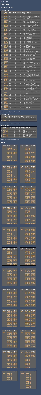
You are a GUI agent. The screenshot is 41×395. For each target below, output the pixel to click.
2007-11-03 (9, 333)
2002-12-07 (28, 381)
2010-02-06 (27, 304)
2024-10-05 (27, 149)
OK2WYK (6, 20)
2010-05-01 (27, 300)
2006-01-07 (27, 346)
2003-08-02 (9, 378)
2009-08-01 (9, 316)
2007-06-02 (9, 340)
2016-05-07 (27, 238)
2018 (22, 208)
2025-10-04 (9, 148)
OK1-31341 (5, 130)
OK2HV (5, 87)
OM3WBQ (6, 98)
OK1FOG (6, 46)
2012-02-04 (27, 283)
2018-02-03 (27, 221)
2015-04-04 (9, 260)
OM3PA (5, 13)
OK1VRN (6, 103)
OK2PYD (6, 57)
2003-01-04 (28, 379)
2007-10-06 (9, 334)
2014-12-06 (27, 249)
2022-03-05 (27, 179)
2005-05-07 (9, 361)
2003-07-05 (9, 379)
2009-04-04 (9, 322)
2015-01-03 (9, 264)
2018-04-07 (27, 219)
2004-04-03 (27, 363)
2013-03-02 (9, 282)
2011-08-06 (9, 296)
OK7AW (5, 24)
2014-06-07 (27, 257)
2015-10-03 (9, 252)
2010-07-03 (27, 297)
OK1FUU (6, 42)
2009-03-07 (9, 323)
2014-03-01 (27, 261)
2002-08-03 (28, 386)
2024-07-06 (27, 153)
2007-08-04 (9, 337)
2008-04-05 (27, 322)
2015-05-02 (9, 259)
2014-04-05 (27, 260)
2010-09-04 (27, 294)
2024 (22, 147)
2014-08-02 (27, 255)
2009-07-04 (9, 318)
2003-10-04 (9, 375)
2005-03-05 (9, 364)
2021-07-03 (9, 194)
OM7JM (5, 102)
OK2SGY (6, 43)
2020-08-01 (27, 193)
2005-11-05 (9, 354)
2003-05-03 (28, 374)
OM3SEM (6, 31)
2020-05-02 (27, 197)
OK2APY (6, 33)
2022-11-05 (27, 168)
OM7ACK (6, 106)
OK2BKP (6, 26)
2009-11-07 (9, 312)
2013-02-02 (9, 283)
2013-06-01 (9, 278)
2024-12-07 (27, 147)
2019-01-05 (9, 223)
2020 (22, 188)
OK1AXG (6, 58)
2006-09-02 (27, 336)
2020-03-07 (27, 200)
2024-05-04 (27, 156)
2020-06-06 (27, 196)
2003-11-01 (9, 374)
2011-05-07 (9, 300)
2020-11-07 (27, 189)
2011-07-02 (9, 297)
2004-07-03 (27, 359)
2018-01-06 (27, 223)
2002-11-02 (28, 382)
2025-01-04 (9, 160)
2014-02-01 (27, 263)
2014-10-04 (27, 252)
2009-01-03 (9, 326)
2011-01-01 (9, 305)
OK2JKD (6, 35)
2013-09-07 (9, 274)
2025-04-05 (9, 156)
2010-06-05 (27, 298)
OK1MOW (6, 45)
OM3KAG (6, 105)
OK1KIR (5, 16)
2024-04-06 (27, 157)
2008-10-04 (27, 314)
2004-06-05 (27, 360)
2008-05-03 (27, 320)
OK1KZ (5, 101)
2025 (4, 147)
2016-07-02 (27, 235)
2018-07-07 (27, 215)
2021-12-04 (9, 188)
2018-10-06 (27, 211)
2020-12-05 (27, 188)
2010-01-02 (27, 305)
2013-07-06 (9, 277)
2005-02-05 (9, 365)
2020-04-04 (27, 198)
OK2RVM (5, 117)
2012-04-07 (27, 281)
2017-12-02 (9, 229)
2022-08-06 (27, 172)
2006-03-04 (27, 344)
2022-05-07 (27, 176)
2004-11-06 (27, 354)
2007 (4, 332)
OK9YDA (6, 107)
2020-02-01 (27, 201)
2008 (22, 311)
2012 (22, 270)
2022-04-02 (27, 178)
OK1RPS (6, 55)
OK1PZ (5, 70)
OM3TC (5, 37)
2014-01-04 (27, 264)
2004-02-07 (27, 365)
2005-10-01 (9, 355)
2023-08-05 (9, 172)
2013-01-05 (9, 284)
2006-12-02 (27, 332)
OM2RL (5, 18)
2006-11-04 (27, 333)
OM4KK (5, 21)
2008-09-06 (27, 315)
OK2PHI (5, 99)
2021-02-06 (9, 201)
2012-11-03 (27, 271)
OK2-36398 (5, 132)
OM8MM (5, 89)
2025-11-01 (9, 147)
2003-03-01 (28, 377)
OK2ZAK (6, 22)
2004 (22, 352)
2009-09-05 (9, 315)
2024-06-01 (27, 154)
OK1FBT (5, 95)
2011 (4, 290)
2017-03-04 (9, 241)
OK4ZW (5, 66)
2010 (22, 290)
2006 (22, 332)
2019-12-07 (9, 208)
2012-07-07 (27, 277)
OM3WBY (6, 78)
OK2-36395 (5, 136)
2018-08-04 (27, 214)
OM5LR (5, 47)
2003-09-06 (9, 377)
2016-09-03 (27, 233)
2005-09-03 (9, 356)
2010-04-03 (27, 301)
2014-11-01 (27, 251)
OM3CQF (6, 61)
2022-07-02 (27, 174)
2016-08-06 (27, 234)
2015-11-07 (9, 251)
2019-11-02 (9, 210)
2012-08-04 (27, 275)
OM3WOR (6, 59)
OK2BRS (6, 71)
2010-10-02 (27, 293)
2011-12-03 (9, 290)
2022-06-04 (27, 175)
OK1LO (5, 92)
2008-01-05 (27, 326)
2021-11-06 (9, 189)
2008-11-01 (27, 312)
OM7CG (5, 62)
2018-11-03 (27, 210)
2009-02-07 (9, 324)
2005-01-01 (9, 367)
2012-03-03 (27, 282)
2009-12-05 (9, 311)
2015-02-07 (9, 263)
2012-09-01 (27, 274)
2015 (4, 249)
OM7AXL (6, 51)
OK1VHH (6, 38)
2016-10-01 (27, 231)
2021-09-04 (9, 192)
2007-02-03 (9, 345)
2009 (4, 311)
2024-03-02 (27, 158)
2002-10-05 (28, 383)
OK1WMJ (6, 69)
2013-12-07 (9, 270)
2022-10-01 (27, 170)
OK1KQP (6, 79)
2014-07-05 (27, 256)
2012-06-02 (27, 278)
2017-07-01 (9, 235)
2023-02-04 (9, 180)
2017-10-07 (9, 231)
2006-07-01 (27, 338)
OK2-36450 (5, 134)
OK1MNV (6, 28)
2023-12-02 (9, 167)
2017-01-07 (9, 243)
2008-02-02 (27, 324)
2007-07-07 (9, 338)
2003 (4, 373)
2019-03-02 (9, 220)
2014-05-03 (27, 259)
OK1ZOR (6, 72)
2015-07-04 (9, 256)
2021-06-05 (9, 196)
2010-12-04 (27, 290)
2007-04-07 (9, 342)
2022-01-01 (27, 182)
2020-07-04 (27, 194)
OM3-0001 (5, 131)
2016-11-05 (27, 230)
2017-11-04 (9, 230)
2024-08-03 (27, 152)
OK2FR (5, 97)
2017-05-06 (9, 238)
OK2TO (5, 34)
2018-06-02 (27, 216)
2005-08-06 (9, 357)
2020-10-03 (27, 190)
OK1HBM (6, 88)
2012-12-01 (27, 270)
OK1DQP (6, 50)
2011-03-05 (9, 302)
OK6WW (5, 82)
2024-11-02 (27, 148)
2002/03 (23, 373)
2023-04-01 (9, 178)
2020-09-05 (27, 192)
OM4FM (5, 53)
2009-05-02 (9, 320)
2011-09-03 (9, 294)
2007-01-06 (9, 346)
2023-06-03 (9, 175)
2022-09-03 (27, 171)
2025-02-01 (9, 158)
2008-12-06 (27, 311)
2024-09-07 (27, 150)
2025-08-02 (9, 150)
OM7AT (5, 94)
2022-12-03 (27, 167)
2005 (4, 352)
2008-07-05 (27, 318)
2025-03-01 (9, 157)
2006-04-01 (27, 342)
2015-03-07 (9, 261)
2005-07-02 (9, 359)
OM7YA (4, 120)
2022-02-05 (27, 180)
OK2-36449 (5, 135)
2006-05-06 (27, 341)
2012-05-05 (27, 279)
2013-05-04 (9, 279)
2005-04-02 (9, 363)
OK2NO (5, 29)
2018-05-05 (27, 217)
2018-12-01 (27, 208)
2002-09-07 (28, 385)
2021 (4, 188)
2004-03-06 (27, 364)
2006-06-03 (27, 340)
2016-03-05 (27, 241)
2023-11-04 (9, 168)
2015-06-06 (9, 257)
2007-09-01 (9, 336)
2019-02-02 (9, 221)
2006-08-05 (27, 337)
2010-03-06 (27, 302)
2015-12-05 (9, 249)
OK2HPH (5, 118)
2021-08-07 (9, 193)
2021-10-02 (9, 190)
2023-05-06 (9, 176)
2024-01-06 (27, 161)
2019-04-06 (9, 219)
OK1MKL (6, 67)
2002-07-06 (28, 387)
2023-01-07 (9, 182)
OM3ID (5, 80)
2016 (22, 229)
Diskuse (15, 149)
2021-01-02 (9, 202)
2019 (4, 208)
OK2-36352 (5, 128)
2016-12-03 (27, 229)
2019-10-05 (9, 211)
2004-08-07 (27, 357)
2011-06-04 (9, 298)
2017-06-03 (9, 237)
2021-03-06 (9, 200)
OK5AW (5, 63)
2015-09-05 (9, 253)
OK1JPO (6, 54)
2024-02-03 (27, 160)
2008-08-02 (27, 316)
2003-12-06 (9, 373)
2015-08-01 (9, 255)
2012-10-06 (27, 273)
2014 (22, 249)
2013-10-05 (9, 273)
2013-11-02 (9, 271)
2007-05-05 (9, 341)
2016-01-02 (27, 243)
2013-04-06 (9, 281)
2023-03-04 (9, 179)
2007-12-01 (9, 332)
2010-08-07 (27, 296)
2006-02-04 (27, 345)
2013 (4, 270)
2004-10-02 (27, 355)
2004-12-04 (27, 352)
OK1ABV (6, 15)
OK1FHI (5, 83)
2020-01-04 (27, 202)
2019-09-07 (9, 212)
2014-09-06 (27, 253)
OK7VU (5, 41)
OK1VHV (6, 85)
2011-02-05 (9, 304)
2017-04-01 (9, 239)
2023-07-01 (9, 174)
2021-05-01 (9, 197)
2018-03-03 (27, 220)
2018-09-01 (27, 212)
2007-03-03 (9, 344)
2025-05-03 (9, 154)
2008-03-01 (27, 323)
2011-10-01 (9, 293)
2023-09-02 (9, 171)
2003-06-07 (28, 373)
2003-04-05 (28, 375)
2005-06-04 (9, 360)
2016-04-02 (27, 239)
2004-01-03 (27, 367)
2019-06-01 (9, 216)
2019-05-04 (9, 217)
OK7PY (5, 39)
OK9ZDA (6, 109)
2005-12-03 (9, 352)
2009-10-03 (9, 314)
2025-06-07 (9, 153)
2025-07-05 (9, 152)
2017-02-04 (9, 242)
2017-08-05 (9, 234)
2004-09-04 (27, 356)
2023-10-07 (9, 170)
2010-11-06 (27, 292)
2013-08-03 (9, 275)
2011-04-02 (9, 301)
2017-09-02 (9, 233)
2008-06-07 (27, 319)
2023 (4, 167)
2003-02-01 (28, 378)
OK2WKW (6, 65)
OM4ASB (6, 49)
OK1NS (5, 30)
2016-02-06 (27, 242)
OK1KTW (6, 25)
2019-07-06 (9, 215)
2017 (4, 229)
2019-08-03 (9, 214)
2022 (22, 167)
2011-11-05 (9, 292)
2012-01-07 (27, 284)
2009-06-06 (9, 319)
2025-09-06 (9, 149)
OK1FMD (6, 76)
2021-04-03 (9, 198)
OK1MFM (6, 74)
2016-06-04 (27, 237)
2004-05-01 (27, 361)
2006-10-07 (27, 334)
